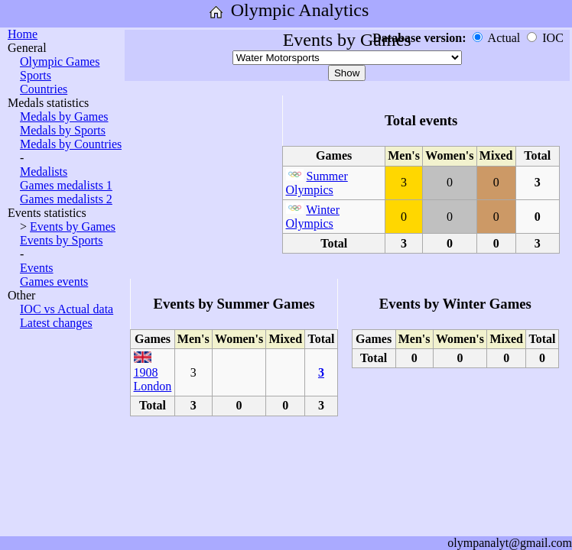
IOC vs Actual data (66, 308)
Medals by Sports (63, 130)
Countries (43, 88)
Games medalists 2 (66, 198)
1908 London (153, 379)
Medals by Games (64, 116)
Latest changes (56, 322)
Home (22, 34)
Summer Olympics (317, 183)
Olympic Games (59, 61)
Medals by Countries (71, 144)
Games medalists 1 (66, 185)
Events (37, 267)
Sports (35, 75)
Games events (54, 281)
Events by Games (72, 226)
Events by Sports (61, 240)
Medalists (43, 171)
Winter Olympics (313, 216)
